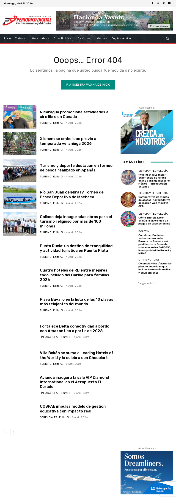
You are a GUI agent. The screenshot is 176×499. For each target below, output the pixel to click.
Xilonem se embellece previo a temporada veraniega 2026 (68, 141)
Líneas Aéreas (49, 337)
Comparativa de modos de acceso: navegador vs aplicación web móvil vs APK (154, 202)
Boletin (143, 231)
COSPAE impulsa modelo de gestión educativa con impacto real (73, 408)
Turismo (45, 123)
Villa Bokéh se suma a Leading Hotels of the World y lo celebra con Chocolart (76, 355)
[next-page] (13, 432)
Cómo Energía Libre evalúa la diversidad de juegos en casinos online (154, 220)
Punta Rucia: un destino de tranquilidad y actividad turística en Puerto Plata (76, 248)
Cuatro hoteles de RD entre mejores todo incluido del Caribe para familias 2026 (74, 275)
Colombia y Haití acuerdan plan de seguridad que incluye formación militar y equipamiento (155, 268)
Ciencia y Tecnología (153, 171)
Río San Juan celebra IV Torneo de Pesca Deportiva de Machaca (72, 194)
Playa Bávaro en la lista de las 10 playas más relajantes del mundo (76, 301)
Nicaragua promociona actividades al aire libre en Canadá (74, 114)
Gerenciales (48, 417)
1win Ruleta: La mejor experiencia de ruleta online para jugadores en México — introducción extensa (154, 180)
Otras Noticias (148, 259)
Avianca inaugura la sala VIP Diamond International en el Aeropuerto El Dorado (74, 382)
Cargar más (147, 283)
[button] (167, 38)
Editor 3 (58, 122)
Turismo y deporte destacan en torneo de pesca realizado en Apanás (76, 167)
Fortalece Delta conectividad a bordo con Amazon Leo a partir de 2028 (74, 328)
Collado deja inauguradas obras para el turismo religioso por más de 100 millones (76, 221)
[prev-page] (6, 432)
